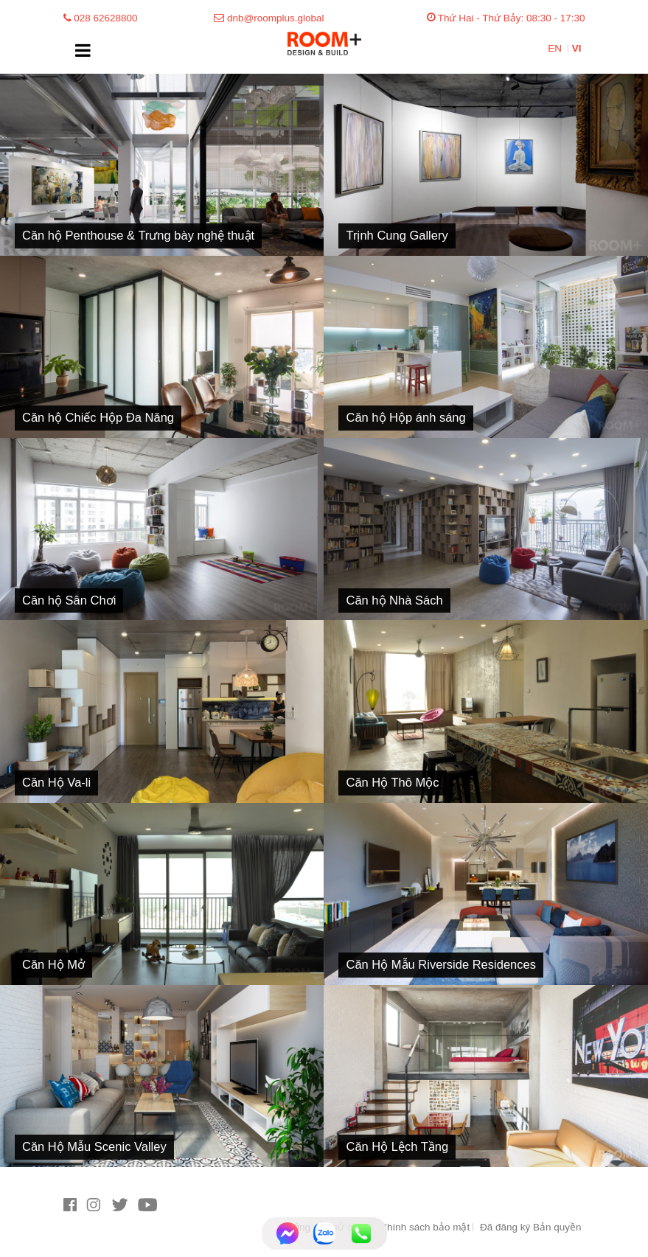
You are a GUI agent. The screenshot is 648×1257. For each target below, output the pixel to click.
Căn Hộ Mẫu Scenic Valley (94, 1146)
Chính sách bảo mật (425, 1227)
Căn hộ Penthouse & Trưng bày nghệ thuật (138, 235)
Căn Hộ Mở (53, 964)
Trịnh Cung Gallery (396, 235)
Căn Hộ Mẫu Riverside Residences (440, 964)
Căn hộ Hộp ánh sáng (405, 417)
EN (556, 48)
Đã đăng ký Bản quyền (531, 1227)
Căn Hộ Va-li (56, 782)
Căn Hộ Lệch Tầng (397, 1146)
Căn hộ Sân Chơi (69, 600)
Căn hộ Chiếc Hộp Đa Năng (98, 417)
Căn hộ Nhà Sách (394, 600)
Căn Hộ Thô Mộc (392, 782)
